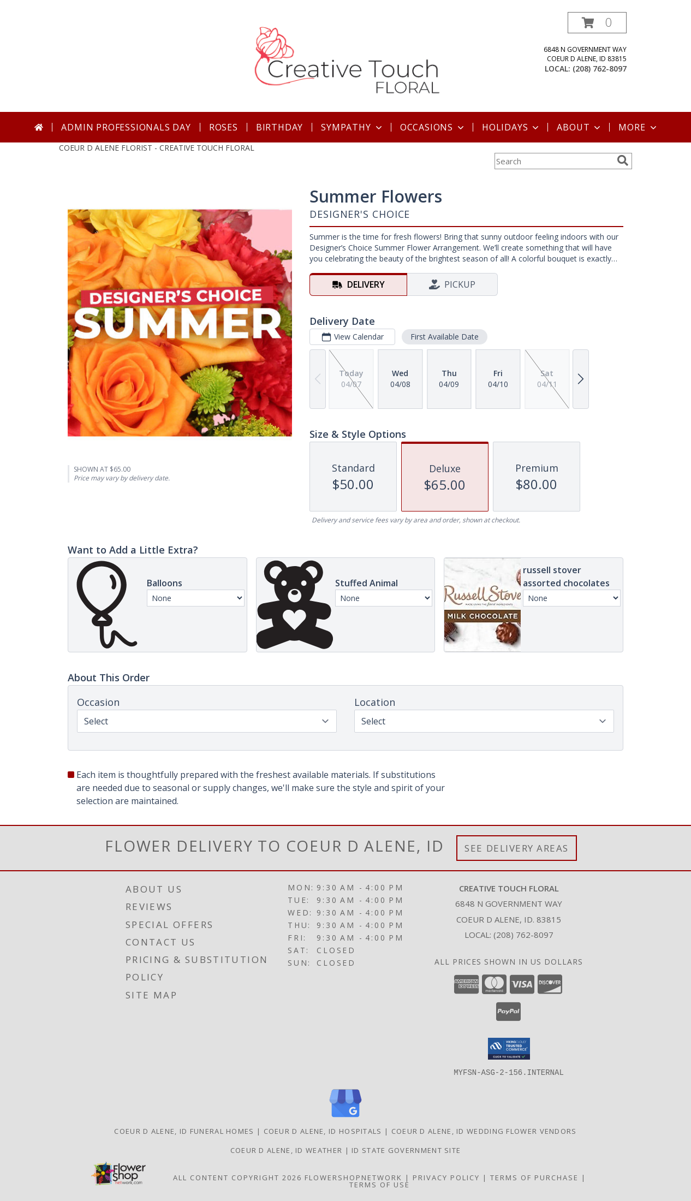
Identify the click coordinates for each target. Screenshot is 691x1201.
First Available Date (444, 336)
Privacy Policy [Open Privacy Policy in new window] (446, 1177)
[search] (623, 160)
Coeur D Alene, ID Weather (286, 1150)
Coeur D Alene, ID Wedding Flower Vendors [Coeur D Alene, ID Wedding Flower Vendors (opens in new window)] (484, 1130)
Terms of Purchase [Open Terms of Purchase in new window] (534, 1177)
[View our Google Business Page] (345, 1117)
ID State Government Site (406, 1150)
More (638, 127)
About (580, 127)
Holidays (511, 127)
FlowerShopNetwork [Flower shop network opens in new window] (353, 1177)
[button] (597, 22)
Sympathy (352, 127)
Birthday (279, 127)
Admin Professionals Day (125, 127)
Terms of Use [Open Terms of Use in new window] (379, 1184)
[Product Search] (553, 161)
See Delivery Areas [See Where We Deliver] (516, 848)
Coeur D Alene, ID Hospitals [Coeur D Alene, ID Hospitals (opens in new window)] (323, 1130)
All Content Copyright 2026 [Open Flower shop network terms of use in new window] (237, 1177)
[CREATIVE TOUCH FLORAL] (346, 62)
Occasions (433, 127)
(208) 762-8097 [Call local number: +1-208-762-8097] (600, 68)
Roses (223, 127)
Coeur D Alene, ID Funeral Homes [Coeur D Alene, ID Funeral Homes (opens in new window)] (184, 1130)
